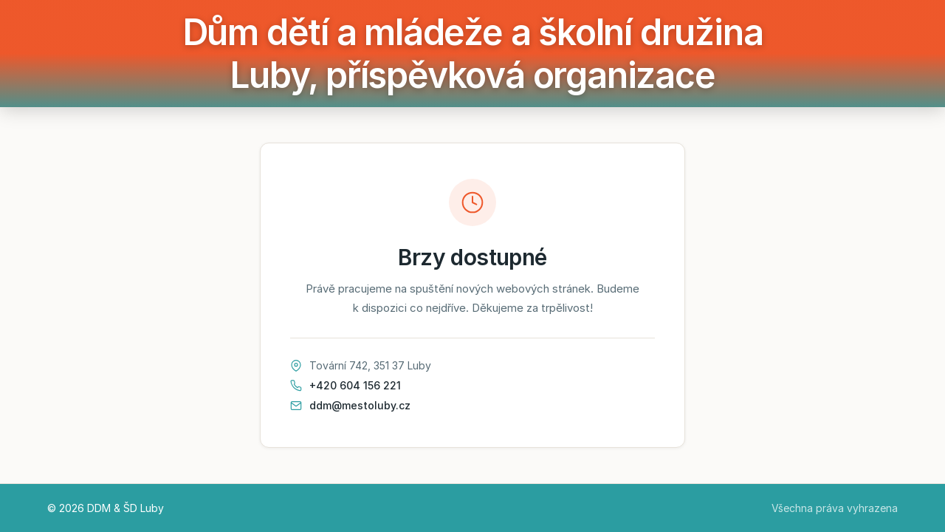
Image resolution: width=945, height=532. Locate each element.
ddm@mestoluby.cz (359, 405)
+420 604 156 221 (355, 385)
